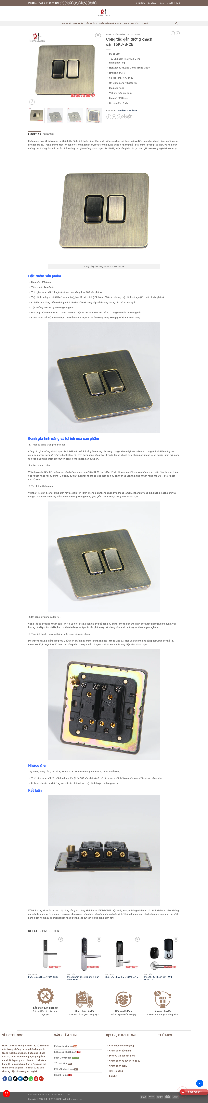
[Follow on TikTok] (71, 3)
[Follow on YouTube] (94, 3)
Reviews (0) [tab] (48, 134)
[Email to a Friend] (119, 116)
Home (109, 35)
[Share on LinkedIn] (129, 116)
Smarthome (134, 35)
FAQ (178, 3)
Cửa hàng (152, 3)
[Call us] (85, 3)
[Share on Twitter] (114, 116)
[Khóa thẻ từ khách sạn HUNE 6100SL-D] (161, 954)
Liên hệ (170, 3)
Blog (161, 3)
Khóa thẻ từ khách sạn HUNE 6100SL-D (158, 978)
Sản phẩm (91, 23)
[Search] (176, 23)
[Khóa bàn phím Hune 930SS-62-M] (123, 954)
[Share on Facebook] (108, 116)
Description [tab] (34, 134)
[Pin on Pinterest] (124, 116)
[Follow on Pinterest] (90, 3)
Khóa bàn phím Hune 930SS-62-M (121, 977)
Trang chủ (65, 23)
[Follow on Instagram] (67, 3)
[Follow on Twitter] (76, 3)
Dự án (126, 23)
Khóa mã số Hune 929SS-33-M (43, 977)
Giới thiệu (140, 3)
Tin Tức (135, 23)
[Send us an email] (80, 3)
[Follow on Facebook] (62, 3)
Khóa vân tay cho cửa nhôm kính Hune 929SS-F (83, 978)
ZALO (199, 1083)
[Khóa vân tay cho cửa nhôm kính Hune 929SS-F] (84, 954)
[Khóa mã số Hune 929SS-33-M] (46, 954)
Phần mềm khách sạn (110, 23)
